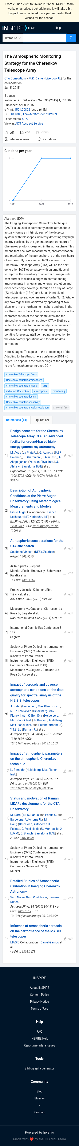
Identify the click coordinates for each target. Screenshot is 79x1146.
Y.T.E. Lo (15, 729)
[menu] (59, 28)
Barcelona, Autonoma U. (26, 819)
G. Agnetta (46, 452)
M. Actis (15, 452)
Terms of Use (39, 1008)
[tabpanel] (39, 694)
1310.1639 (17, 738)
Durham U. (30, 729)
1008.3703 (17, 475)
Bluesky (39, 1098)
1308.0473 (28, 951)
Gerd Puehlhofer (36, 897)
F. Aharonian (32, 457)
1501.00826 (22, 109)
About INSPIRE (39, 987)
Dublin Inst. (49, 457)
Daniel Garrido (49, 942)
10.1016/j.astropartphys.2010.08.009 (34, 916)
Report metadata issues (39, 1045)
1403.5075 (27, 556)
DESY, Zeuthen (44, 552)
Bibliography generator (39, 1068)
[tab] (16, 420)
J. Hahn (15, 706)
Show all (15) (60, 407)
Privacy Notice (39, 1001)
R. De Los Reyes (20, 711)
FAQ (39, 1031)
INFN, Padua (31, 815)
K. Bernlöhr (35, 715)
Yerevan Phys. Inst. (41, 462)
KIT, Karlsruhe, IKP (36, 517)
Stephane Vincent (21, 552)
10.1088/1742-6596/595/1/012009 (34, 114)
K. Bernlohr (17, 769)
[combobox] (44, 38)
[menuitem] (58, 28)
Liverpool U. (53, 78)
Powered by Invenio (39, 1132)
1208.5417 (17, 526)
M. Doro (15, 815)
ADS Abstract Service (29, 123)
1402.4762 (28, 580)
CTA (25, 119)
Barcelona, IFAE (32, 466)
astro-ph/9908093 (29, 783)
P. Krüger (40, 720)
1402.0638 (27, 838)
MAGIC (15, 942)
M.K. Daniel (36, 78)
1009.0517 (24, 911)
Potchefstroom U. (50, 725)
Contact (39, 1112)
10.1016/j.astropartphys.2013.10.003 (34, 743)
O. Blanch (26, 833)
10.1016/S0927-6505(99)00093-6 (31, 788)
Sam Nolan (17, 897)
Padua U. (51, 815)
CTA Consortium (15, 78)
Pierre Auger (18, 512)
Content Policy (39, 994)
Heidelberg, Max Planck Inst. (40, 706)
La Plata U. (30, 452)
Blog (40, 1091)
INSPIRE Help (39, 1038)
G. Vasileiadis (30, 828)
